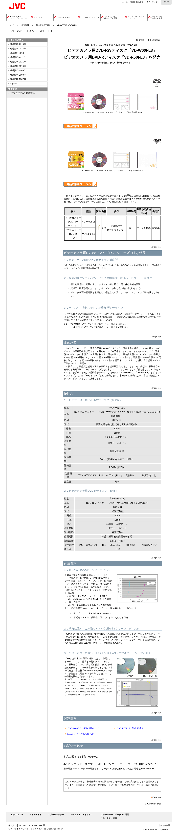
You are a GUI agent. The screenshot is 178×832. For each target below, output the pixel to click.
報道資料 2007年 (43, 25)
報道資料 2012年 (18, 57)
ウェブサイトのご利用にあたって (23, 828)
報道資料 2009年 (18, 70)
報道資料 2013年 (18, 53)
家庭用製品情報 (136, 2)
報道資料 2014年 (18, 49)
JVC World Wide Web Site (30, 825)
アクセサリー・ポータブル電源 (115, 814)
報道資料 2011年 (18, 62)
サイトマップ (151, 2)
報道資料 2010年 (18, 66)
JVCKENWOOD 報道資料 (22, 93)
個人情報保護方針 (52, 828)
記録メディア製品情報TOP (80, 734)
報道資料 (25, 25)
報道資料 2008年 (18, 75)
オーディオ (36, 814)
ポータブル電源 (110, 818)
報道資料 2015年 (18, 44)
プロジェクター (57, 814)
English (13, 83)
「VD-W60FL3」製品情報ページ (83, 728)
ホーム (125, 2)
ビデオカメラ (17, 814)
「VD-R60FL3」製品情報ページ (131, 728)
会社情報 (163, 825)
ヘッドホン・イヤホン (82, 814)
